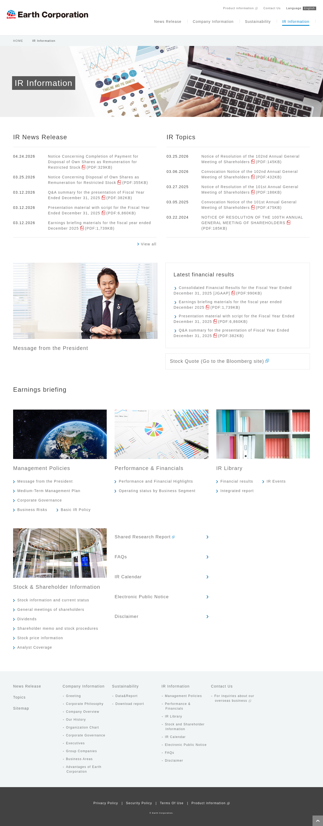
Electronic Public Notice (153, 584)
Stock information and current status (53, 597)
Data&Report (126, 692)
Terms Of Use (172, 800)
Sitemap (21, 705)
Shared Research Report (154, 532)
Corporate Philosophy (85, 700)
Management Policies (183, 692)
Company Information (204, 20)
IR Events (276, 478)
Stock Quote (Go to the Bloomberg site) (226, 356)
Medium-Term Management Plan (48, 487)
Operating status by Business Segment (157, 487)
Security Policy (139, 800)
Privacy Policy (105, 800)
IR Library (173, 713)
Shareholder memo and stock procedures (57, 625)
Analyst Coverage (34, 644)
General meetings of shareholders (50, 606)
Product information (230, 7)
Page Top (318, 820)
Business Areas (79, 755)
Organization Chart (82, 724)
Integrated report (237, 487)
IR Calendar (140, 567)
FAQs (133, 549)
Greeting (73, 692)
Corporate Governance (39, 497)
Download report (129, 700)
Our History (76, 716)
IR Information (289, 20)
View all (149, 238)
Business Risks (32, 506)
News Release (157, 20)
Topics (19, 694)
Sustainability (249, 20)
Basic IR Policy (76, 506)
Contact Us (264, 7)
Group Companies (81, 748)
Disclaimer (138, 601)
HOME (18, 34)
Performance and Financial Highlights (156, 478)
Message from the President (45, 478)
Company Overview (82, 708)
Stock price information (40, 634)
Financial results (236, 478)
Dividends (27, 615)
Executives (75, 740)
